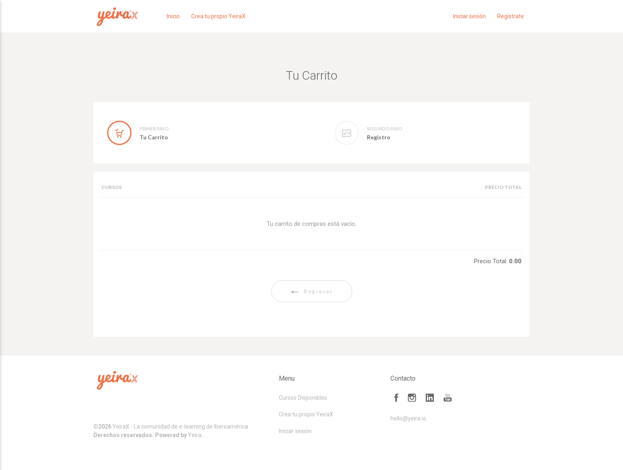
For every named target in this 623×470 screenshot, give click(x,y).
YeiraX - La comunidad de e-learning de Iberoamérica (180, 426)
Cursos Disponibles (303, 397)
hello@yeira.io (408, 418)
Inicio (173, 16)
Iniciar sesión (469, 16)
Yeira (194, 435)
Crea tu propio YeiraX (218, 16)
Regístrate (510, 16)
